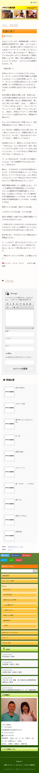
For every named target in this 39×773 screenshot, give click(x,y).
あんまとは (7, 589)
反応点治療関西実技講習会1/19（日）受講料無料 (19, 690)
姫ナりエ (19, 500)
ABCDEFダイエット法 (15, 547)
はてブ (4, 560)
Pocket (18, 560)
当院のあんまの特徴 (9, 600)
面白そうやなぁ (21, 516)
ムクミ (10, 549)
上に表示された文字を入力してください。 (19, 357)
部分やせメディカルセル (10, 632)
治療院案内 (5, 576)
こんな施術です (8, 605)
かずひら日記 (9, 281)
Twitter (5, 555)
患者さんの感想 (8, 615)
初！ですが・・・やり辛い (25, 484)
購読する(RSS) (8, 566)
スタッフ (5, 638)
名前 (7, 331)
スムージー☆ (20, 468)
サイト (7, 346)
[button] (7, 304)
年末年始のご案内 (8, 656)
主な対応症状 (7, 594)
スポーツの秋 (20, 404)
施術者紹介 (7, 620)
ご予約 (5, 625)
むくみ (18, 436)
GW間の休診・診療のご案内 (12, 672)
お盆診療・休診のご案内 (10, 664)
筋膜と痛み (19, 452)
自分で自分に (20, 388)
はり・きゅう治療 (8, 581)
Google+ (27, 555)
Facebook (16, 555)
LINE (11, 560)
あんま (4, 586)
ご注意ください (8, 610)
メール (8, 338)
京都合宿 (19, 532)
